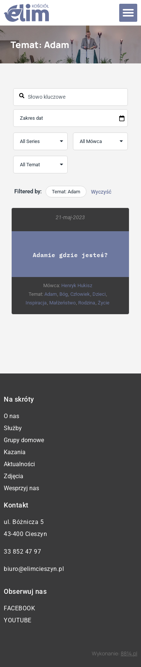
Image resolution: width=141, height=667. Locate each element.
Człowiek (80, 294)
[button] (128, 13)
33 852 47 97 (22, 551)
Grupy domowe (24, 440)
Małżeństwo (63, 303)
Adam (50, 294)
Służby (13, 428)
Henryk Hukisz (76, 285)
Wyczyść (101, 192)
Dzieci (99, 294)
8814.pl (129, 653)
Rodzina (87, 303)
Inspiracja (36, 303)
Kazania (15, 452)
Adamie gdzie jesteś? (70, 255)
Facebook (19, 608)
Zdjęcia (13, 476)
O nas (11, 416)
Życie (104, 303)
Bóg (63, 294)
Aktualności (19, 464)
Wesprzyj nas (21, 488)
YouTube (18, 620)
